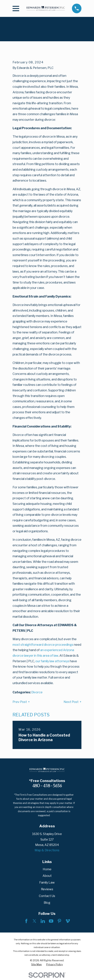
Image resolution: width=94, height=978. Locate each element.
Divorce (37, 692)
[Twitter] (34, 921)
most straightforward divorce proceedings (43, 644)
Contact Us (47, 896)
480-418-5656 (47, 785)
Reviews (47, 889)
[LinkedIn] (43, 921)
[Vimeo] (68, 921)
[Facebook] (26, 921)
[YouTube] (51, 921)
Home (47, 869)
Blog (47, 902)
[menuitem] (36, 964)
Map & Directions (47, 850)
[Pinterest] (59, 921)
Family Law (47, 882)
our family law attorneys (52, 661)
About (47, 876)
